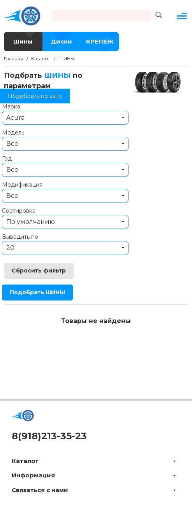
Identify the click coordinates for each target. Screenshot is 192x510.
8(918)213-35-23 (49, 436)
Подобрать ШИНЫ (37, 292)
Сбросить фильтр (39, 270)
